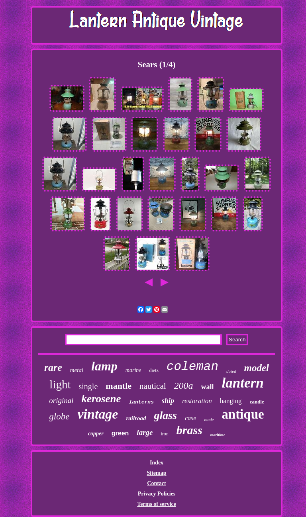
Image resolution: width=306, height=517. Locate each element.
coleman (192, 367)
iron (164, 434)
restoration (197, 401)
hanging (231, 401)
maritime (217, 435)
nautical (152, 386)
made (209, 419)
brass (189, 430)
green (120, 433)
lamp (104, 366)
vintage (97, 414)
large (145, 432)
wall (207, 387)
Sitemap (156, 473)
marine (133, 370)
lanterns (141, 402)
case (190, 418)
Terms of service (156, 504)
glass (165, 415)
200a (183, 385)
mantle (118, 386)
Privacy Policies (156, 494)
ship (168, 401)
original (61, 400)
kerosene (101, 399)
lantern (243, 383)
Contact (156, 483)
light (60, 384)
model (256, 367)
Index (156, 463)
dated (231, 371)
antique (243, 414)
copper (96, 434)
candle (257, 402)
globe (59, 416)
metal (76, 370)
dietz (154, 370)
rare (53, 367)
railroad (136, 418)
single (88, 386)
